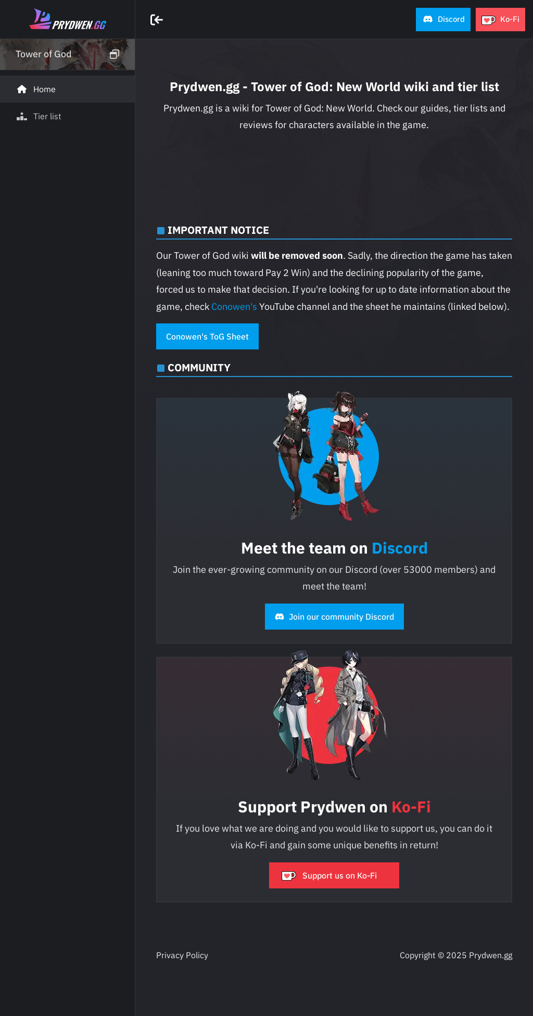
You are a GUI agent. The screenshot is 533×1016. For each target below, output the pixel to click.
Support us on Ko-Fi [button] (329, 875)
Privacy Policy (182, 955)
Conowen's (234, 306)
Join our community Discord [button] (334, 616)
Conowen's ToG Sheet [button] (207, 336)
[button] (443, 19)
